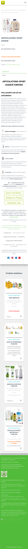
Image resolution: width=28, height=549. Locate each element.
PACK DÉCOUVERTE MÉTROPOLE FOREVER (14, 432)
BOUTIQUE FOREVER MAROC (11, 10)
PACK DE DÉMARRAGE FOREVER (14, 343)
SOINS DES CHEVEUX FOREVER (14, 385)
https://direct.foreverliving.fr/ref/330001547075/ (12, 496)
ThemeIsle (19, 547)
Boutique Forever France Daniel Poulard (11, 225)
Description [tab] (5, 71)
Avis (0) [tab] (4, 75)
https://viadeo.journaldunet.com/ (8, 486)
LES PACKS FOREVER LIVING (13, 64)
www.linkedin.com (21, 486)
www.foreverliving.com (16, 484)
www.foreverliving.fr (5, 484)
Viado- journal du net (18, 227)
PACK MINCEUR (14, 298)
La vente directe (16, 229)
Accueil (2, 10)
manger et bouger (14, 217)
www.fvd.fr (3, 487)
